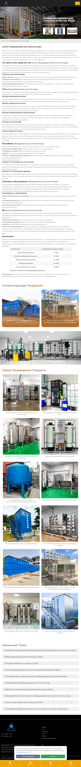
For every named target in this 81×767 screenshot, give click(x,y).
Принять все (53, 756)
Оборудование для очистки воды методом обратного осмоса (18, 745)
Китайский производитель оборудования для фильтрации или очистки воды (40, 650)
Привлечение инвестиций (49, 738)
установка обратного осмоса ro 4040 (21, 663)
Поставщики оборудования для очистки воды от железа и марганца (36, 709)
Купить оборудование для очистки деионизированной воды (32, 670)
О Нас (51, 763)
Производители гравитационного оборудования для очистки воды (35, 676)
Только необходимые (28, 756)
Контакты (44, 736)
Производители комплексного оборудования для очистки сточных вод (37, 696)
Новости (44, 733)
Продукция (45, 731)
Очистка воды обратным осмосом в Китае (23, 702)
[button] (75, 308)
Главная (3, 40)
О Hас (43, 729)
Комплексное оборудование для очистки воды (14, 749)
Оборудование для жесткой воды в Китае (23, 657)
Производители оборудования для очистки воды (27, 683)
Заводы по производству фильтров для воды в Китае (28, 689)
